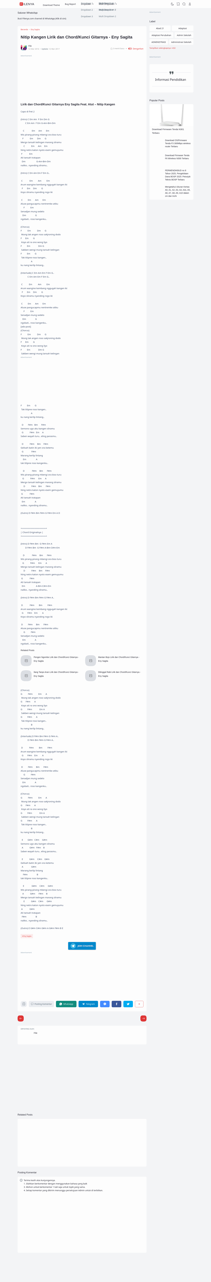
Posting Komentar (41, 1004)
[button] (134, 48)
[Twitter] (128, 1004)
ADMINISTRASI (159, 42)
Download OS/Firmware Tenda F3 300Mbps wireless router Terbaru (177, 143)
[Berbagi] (139, 1004)
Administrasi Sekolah (181, 42)
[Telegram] (88, 1004)
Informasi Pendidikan (170, 80)
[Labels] (171, 48)
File (35, 1033)
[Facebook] (116, 1004)
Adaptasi (182, 28)
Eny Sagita (27, 936)
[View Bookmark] (178, 4)
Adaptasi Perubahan (161, 35)
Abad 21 (160, 28)
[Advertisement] (82, 77)
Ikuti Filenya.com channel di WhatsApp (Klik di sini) (42, 18)
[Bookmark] (23, 1004)
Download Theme (51, 4)
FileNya (27, 4)
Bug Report (70, 4)
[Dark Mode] (172, 4)
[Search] (184, 4)
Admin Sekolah (184, 35)
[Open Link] (189, 4)
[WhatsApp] (66, 1004)
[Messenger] (105, 1004)
